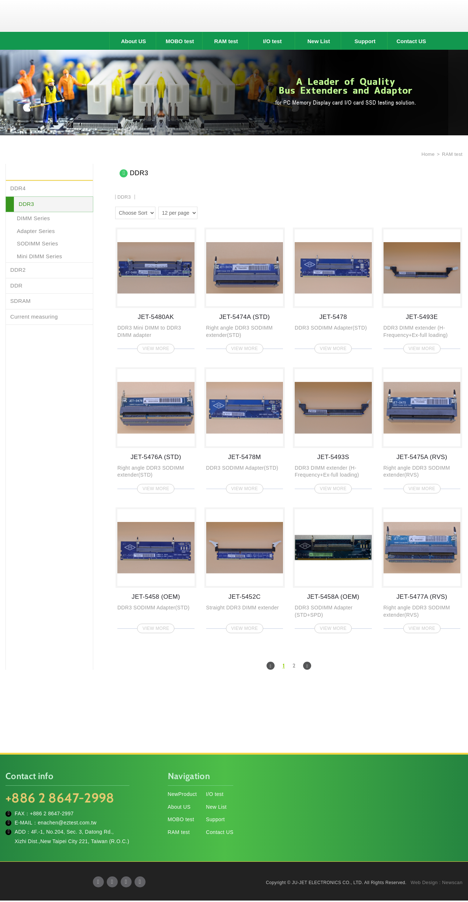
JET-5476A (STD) (156, 430)
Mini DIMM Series (39, 257)
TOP (453, 863)
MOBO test (180, 43)
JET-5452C (244, 569)
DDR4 (18, 190)
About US (133, 43)
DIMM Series (33, 220)
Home (427, 155)
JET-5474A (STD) (244, 289)
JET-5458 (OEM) (156, 569)
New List (318, 43)
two (204, 212)
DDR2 (18, 271)
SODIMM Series (37, 245)
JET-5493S (333, 430)
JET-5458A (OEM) (333, 569)
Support (365, 43)
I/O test (272, 43)
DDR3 (26, 205)
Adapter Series (36, 232)
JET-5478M (244, 430)
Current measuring (34, 318)
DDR (16, 286)
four (215, 212)
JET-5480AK (156, 289)
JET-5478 (333, 289)
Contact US (411, 43)
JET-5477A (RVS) (422, 569)
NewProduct (182, 795)
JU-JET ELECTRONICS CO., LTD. (234, 16)
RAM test (226, 43)
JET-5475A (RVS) (422, 430)
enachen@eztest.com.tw (67, 824)
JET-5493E (422, 289)
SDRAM (20, 302)
